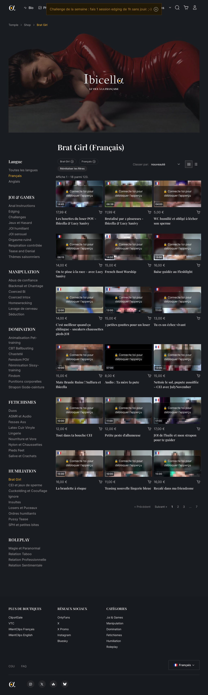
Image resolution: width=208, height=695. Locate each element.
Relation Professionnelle (27, 560)
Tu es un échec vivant (170, 324)
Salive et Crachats (23, 456)
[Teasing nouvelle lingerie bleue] (128, 463)
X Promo (63, 629)
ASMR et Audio (20, 416)
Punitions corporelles (25, 381)
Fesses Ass (17, 422)
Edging (14, 211)
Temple (13, 25)
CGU (12, 666)
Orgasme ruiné (20, 240)
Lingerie (15, 433)
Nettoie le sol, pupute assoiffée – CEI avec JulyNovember (176, 384)
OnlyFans (63, 617)
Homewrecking (20, 303)
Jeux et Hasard (20, 223)
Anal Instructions (22, 206)
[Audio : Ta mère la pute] (128, 357)
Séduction (16, 314)
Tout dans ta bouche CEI (74, 435)
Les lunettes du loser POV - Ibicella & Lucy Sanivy (76, 220)
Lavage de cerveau (23, 309)
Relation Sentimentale (25, 565)
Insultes (15, 502)
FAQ (24, 666)
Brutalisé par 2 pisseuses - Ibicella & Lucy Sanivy (124, 220)
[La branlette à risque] (79, 463)
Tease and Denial (22, 251)
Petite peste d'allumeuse (123, 435)
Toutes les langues (23, 170)
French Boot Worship (120, 271)
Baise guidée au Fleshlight (173, 271)
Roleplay (112, 646)
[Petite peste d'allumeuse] (128, 410)
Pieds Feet (16, 450)
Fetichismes (114, 635)
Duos (13, 411)
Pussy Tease (18, 519)
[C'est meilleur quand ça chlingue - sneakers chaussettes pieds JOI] (79, 300)
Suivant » (161, 506)
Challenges (17, 217)
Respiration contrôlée (25, 245)
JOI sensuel (18, 234)
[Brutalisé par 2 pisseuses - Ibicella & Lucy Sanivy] (128, 194)
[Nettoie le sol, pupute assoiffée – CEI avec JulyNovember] (177, 357)
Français (182, 665)
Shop (27, 25)
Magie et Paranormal (24, 548)
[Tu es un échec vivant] (177, 300)
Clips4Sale (16, 617)
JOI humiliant (19, 228)
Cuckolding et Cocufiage (28, 491)
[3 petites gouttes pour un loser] (128, 300)
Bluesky (62, 641)
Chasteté (16, 354)
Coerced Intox (19, 297)
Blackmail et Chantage (26, 286)
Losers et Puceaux (23, 508)
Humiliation (113, 641)
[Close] (156, 9)
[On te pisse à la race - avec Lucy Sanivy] (79, 247)
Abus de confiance (23, 280)
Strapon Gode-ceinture (26, 387)
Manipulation (114, 623)
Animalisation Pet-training (23, 340)
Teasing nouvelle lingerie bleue (128, 488)
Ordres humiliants (22, 513)
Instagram (64, 635)
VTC (11, 623)
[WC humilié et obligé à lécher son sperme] (177, 194)
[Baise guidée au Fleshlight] (177, 247)
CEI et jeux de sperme (25, 485)
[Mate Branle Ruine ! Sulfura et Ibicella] (79, 357)
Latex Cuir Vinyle (22, 428)
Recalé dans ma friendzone (174, 488)
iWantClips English (20, 635)
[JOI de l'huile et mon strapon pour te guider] (177, 410)
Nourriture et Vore (22, 439)
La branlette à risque (71, 488)
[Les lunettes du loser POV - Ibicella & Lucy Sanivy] (79, 194)
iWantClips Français (21, 629)
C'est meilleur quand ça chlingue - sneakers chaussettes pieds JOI (79, 329)
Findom (14, 376)
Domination (113, 629)
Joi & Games (114, 617)
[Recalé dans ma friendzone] (177, 463)
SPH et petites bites (24, 525)
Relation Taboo (20, 554)
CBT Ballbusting (21, 348)
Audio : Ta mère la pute (122, 382)
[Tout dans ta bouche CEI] (79, 410)
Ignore (13, 496)
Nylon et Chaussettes (25, 445)
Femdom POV (19, 360)
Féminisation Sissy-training (24, 367)
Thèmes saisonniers (24, 257)
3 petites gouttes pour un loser (127, 324)
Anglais (14, 181)
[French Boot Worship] (128, 247)
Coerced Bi (17, 291)
